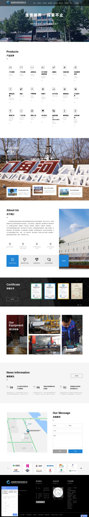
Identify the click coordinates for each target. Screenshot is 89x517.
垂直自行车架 (54, 514)
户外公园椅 (22, 514)
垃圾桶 (34, 514)
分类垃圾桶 (40, 514)
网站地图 (18, 494)
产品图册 (77, 3)
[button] (7, 38)
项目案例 (50, 3)
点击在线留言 (40, 502)
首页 (34, 3)
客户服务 (55, 3)
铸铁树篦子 (47, 514)
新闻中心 (61, 3)
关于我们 (39, 3)
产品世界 (44, 3)
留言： (68, 441)
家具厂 (61, 514)
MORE (64, 260)
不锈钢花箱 (29, 514)
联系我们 (67, 3)
